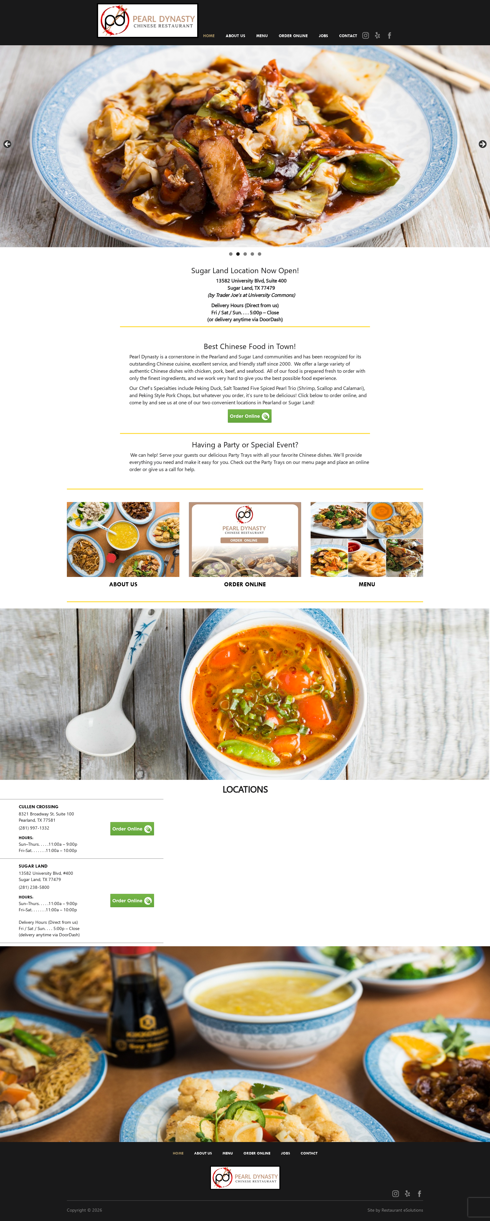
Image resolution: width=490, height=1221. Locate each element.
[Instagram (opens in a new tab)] (365, 35)
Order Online (293, 35)
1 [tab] (230, 254)
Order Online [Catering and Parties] (245, 584)
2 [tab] (238, 254)
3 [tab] (245, 254)
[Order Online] (132, 828)
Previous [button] (7, 144)
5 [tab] (259, 254)
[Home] (147, 18)
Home (209, 35)
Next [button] (482, 144)
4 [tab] (252, 254)
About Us (235, 35)
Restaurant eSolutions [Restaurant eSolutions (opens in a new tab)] (402, 1210)
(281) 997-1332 (34, 828)
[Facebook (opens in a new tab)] (389, 35)
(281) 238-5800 (34, 887)
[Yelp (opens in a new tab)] (377, 35)
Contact (348, 35)
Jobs (323, 35)
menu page (314, 462)
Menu (262, 35)
